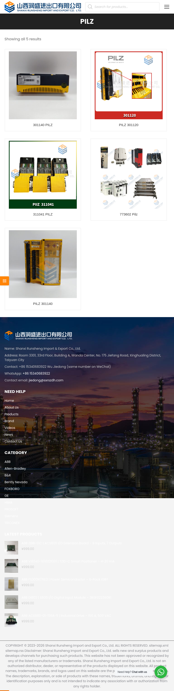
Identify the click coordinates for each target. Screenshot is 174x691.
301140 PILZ (43, 125)
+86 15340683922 (36, 373)
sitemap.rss (14, 650)
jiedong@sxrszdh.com (46, 380)
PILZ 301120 (128, 125)
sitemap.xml (158, 645)
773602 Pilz (129, 214)
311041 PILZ (43, 214)
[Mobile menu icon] (166, 7)
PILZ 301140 (43, 304)
